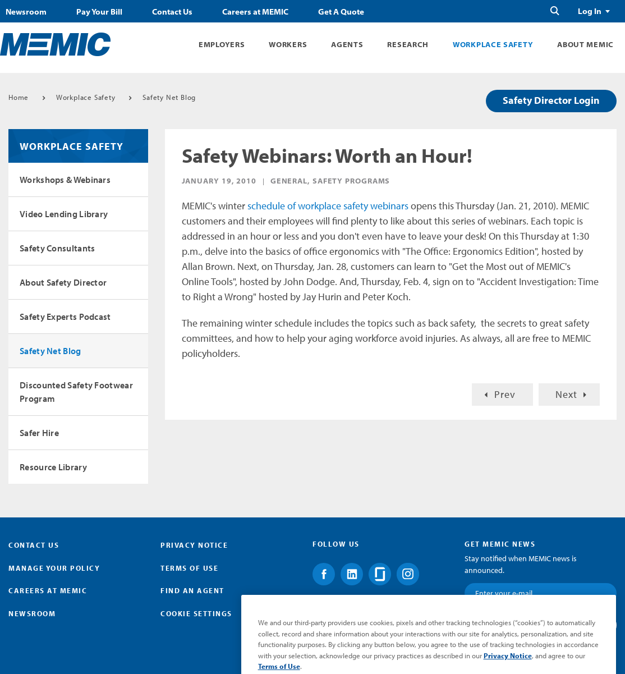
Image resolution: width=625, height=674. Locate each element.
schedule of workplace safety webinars (327, 205)
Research (408, 44)
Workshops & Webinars (65, 179)
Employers (222, 44)
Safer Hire (39, 432)
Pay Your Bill (99, 12)
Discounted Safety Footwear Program (76, 391)
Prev (505, 394)
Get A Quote (341, 12)
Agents (347, 44)
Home (18, 97)
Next (566, 394)
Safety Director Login (551, 100)
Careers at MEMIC (255, 12)
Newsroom (26, 12)
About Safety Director (63, 282)
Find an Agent (192, 590)
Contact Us (172, 12)
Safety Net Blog (169, 97)
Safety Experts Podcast (65, 316)
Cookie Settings (196, 613)
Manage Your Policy (54, 567)
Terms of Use (189, 567)
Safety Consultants (57, 248)
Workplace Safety (493, 44)
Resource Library (53, 467)
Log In (589, 11)
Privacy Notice (194, 544)
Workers (288, 44)
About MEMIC (585, 44)
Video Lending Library (64, 213)
